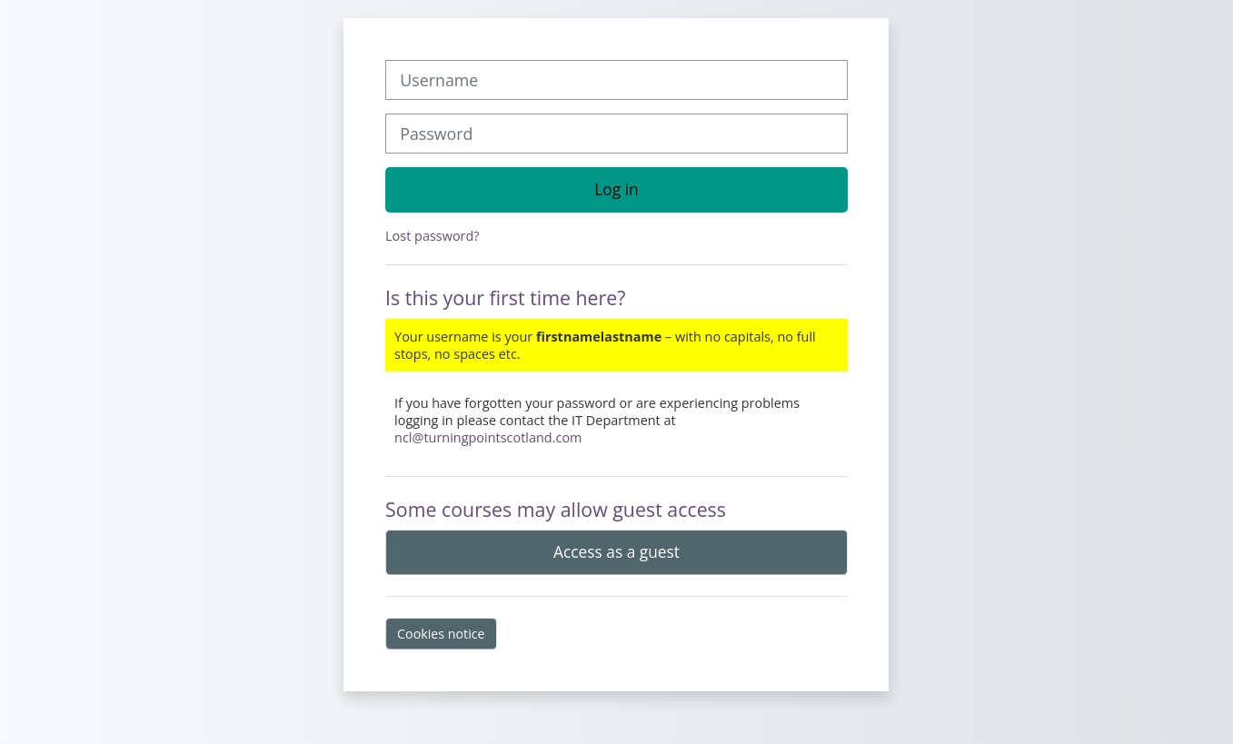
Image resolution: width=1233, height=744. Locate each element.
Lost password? (432, 235)
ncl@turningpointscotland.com (488, 437)
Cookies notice (441, 633)
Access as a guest (616, 551)
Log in (616, 189)
